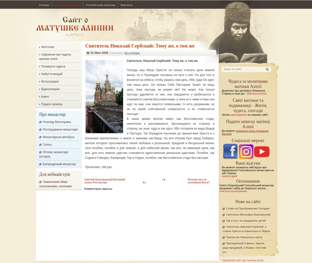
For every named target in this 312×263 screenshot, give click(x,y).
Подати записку (51, 104)
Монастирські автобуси (58, 137)
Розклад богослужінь (57, 122)
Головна (44, 4)
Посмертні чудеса (53, 66)
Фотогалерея (50, 81)
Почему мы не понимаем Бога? (199, 181)
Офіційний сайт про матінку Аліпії (243, 260)
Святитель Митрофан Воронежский (248, 214)
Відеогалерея (50, 89)
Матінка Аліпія (256, 93)
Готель (47, 144)
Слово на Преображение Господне (248, 208)
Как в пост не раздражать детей (246, 220)
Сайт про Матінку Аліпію (75, 26)
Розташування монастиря (60, 129)
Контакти (126, 4)
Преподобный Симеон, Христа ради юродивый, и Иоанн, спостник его (244, 248)
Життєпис (47, 47)
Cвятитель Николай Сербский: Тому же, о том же (140, 45)
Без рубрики (132, 52)
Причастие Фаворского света (244, 237)
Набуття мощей (51, 74)
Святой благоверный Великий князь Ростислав (105, 181)
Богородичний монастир (59, 164)
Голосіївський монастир (100, 4)
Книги (45, 96)
